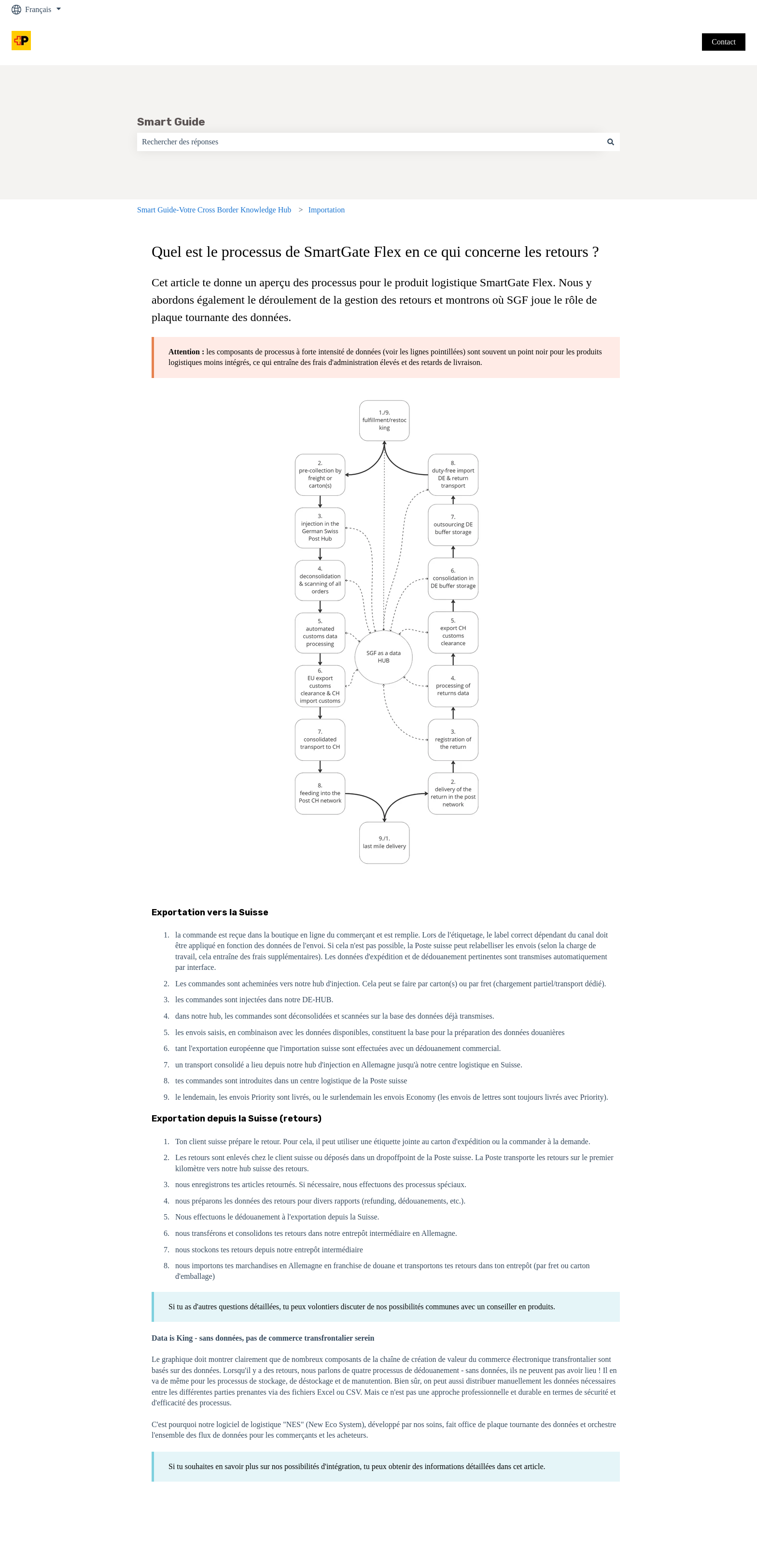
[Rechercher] (611, 142)
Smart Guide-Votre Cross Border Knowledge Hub (214, 210)
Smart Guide (171, 121)
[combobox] (369, 142)
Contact (724, 42)
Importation (326, 210)
